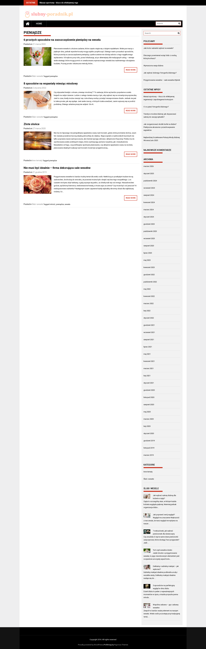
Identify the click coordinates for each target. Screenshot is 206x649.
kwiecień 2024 (149, 202)
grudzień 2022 (149, 275)
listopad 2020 (149, 397)
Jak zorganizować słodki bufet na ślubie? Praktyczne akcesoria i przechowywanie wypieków (160, 127)
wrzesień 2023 (149, 238)
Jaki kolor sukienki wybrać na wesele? (159, 48)
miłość (52, 204)
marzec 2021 (149, 368)
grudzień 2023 (149, 224)
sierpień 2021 (149, 340)
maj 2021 (147, 354)
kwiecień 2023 (149, 267)
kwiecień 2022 (149, 296)
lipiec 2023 (148, 253)
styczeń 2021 (149, 383)
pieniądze (54, 76)
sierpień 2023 (149, 246)
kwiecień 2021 (149, 361)
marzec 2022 (149, 303)
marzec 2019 (149, 455)
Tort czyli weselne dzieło (162, 550)
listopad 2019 (149, 448)
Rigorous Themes (121, 645)
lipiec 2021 (148, 347)
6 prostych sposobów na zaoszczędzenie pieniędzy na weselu (62, 39)
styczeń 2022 (149, 318)
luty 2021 (147, 376)
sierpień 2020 (149, 405)
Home (39, 23)
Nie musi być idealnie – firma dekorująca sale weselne (57, 167)
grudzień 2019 (149, 441)
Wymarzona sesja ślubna (153, 66)
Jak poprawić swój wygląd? (164, 515)
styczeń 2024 (149, 217)
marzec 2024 (149, 210)
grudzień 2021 (149, 325)
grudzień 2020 (149, 390)
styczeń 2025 (149, 173)
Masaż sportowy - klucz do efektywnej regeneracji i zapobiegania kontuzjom (74, 3)
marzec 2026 (149, 166)
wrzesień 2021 (149, 332)
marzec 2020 (149, 419)
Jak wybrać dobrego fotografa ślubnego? (160, 73)
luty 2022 (147, 311)
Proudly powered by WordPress (90, 645)
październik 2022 (150, 282)
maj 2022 (147, 289)
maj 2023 (147, 260)
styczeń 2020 (149, 433)
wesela (67, 204)
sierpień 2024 (149, 195)
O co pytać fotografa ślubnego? (156, 107)
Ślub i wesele (37, 76)
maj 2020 (147, 412)
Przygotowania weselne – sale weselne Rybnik (162, 80)
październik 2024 (150, 181)
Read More (131, 70)
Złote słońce (31, 124)
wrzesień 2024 (149, 188)
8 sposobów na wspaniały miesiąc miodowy (51, 83)
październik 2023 (150, 231)
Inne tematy (37, 160)
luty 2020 (147, 426)
